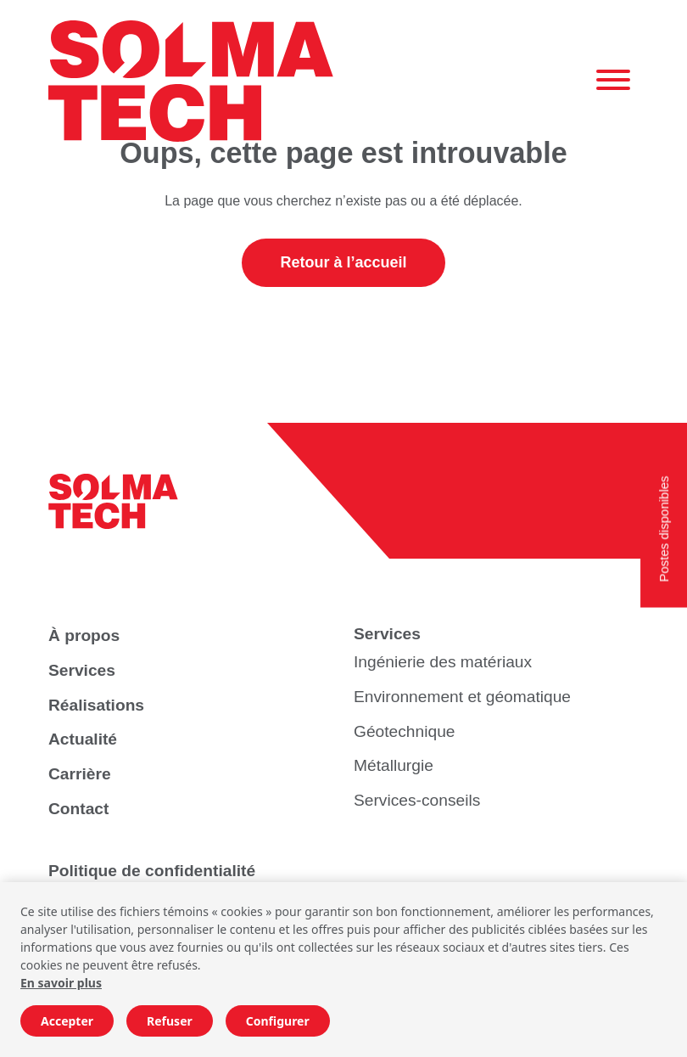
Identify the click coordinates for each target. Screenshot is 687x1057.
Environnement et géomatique (462, 697)
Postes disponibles (663, 528)
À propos (84, 635)
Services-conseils (417, 800)
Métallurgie (393, 765)
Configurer (278, 1021)
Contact (78, 809)
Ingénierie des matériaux (443, 662)
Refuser (170, 1021)
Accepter (67, 1021)
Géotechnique (404, 731)
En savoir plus (61, 983)
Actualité (82, 739)
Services (81, 670)
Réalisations (96, 705)
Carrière (79, 774)
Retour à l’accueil (343, 262)
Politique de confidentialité (151, 871)
